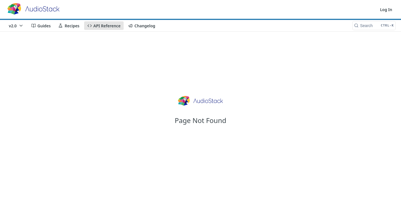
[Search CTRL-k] (374, 25)
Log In (386, 9)
